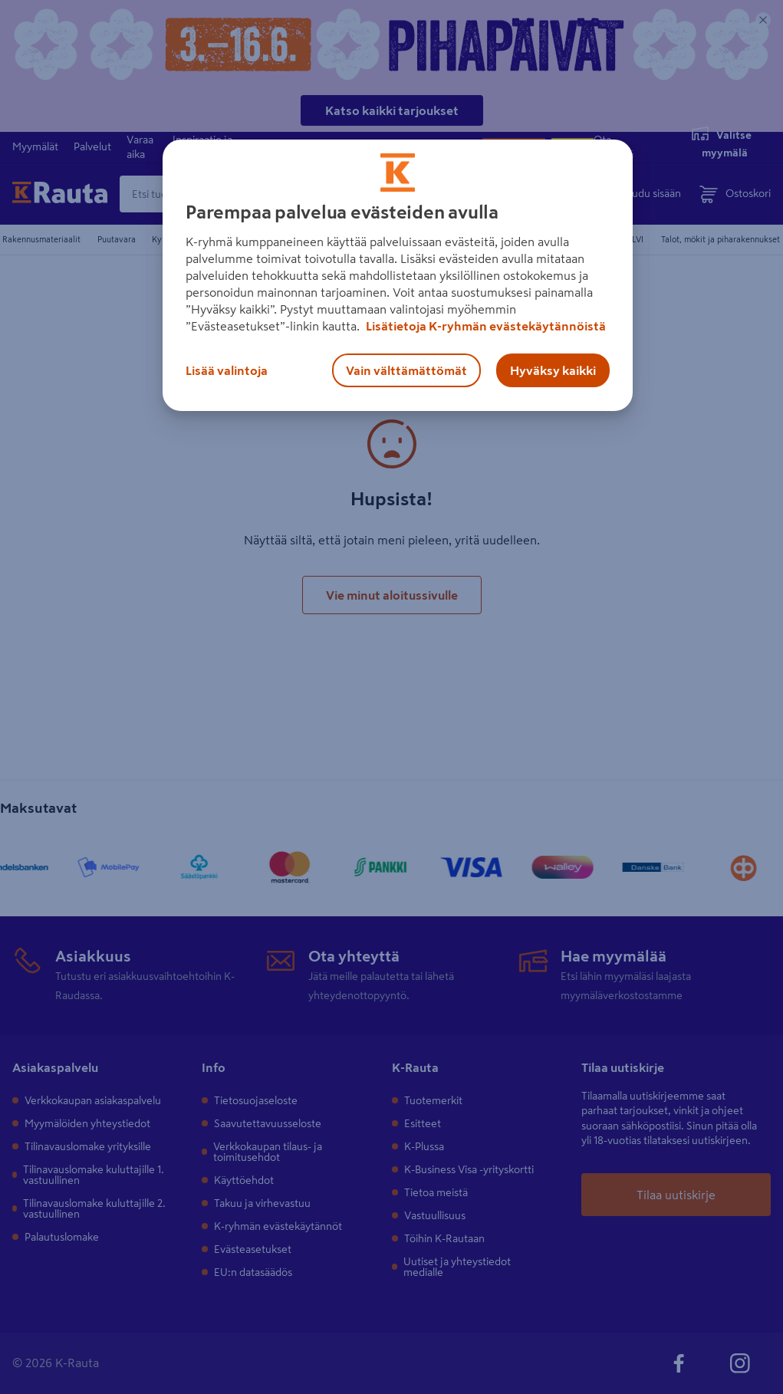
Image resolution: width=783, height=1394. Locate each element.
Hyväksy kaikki (553, 370)
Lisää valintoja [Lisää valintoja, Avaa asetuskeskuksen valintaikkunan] (227, 370)
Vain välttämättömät (406, 370)
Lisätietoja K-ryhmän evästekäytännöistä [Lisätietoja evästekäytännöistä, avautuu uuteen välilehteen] (485, 326)
